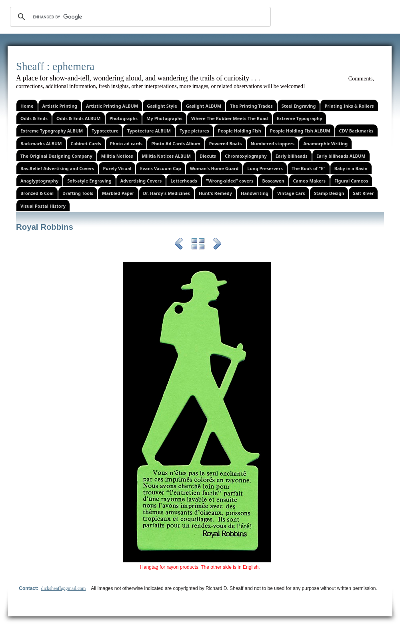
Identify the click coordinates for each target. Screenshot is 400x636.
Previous (179, 245)
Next (217, 245)
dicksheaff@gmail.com (63, 588)
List (198, 245)
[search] (139, 17)
